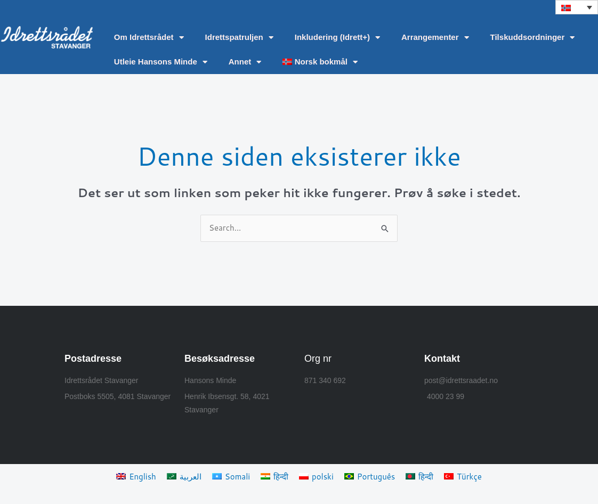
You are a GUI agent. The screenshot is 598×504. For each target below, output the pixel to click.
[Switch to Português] (370, 476)
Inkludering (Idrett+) (337, 37)
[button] (576, 7)
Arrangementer (435, 37)
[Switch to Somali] (231, 476)
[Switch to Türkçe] (463, 476)
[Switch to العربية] (184, 476)
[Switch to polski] (316, 476)
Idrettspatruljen (239, 37)
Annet (245, 62)
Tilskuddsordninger (532, 37)
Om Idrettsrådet (149, 37)
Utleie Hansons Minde (160, 62)
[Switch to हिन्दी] (274, 476)
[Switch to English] (136, 476)
